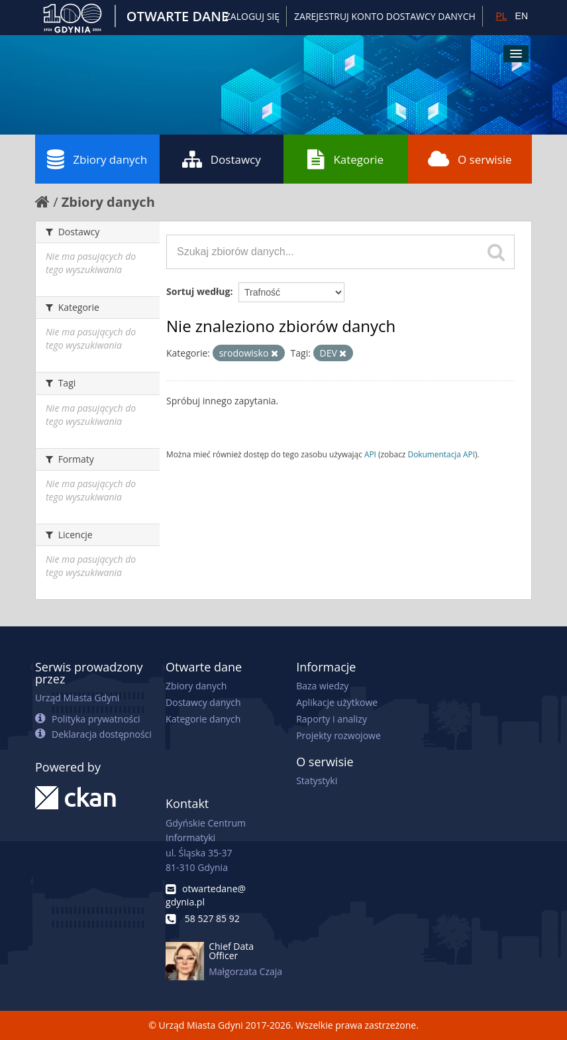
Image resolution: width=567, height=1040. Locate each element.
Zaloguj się (252, 16)
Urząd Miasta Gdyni (77, 697)
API (370, 454)
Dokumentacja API (442, 454)
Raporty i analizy (331, 719)
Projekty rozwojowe (338, 735)
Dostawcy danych (203, 702)
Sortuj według (198, 291)
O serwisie (470, 159)
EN (521, 16)
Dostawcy (221, 159)
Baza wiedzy (322, 685)
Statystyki (316, 780)
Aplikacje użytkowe (337, 702)
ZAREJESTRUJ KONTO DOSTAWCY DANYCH (385, 16)
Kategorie (345, 159)
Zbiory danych (97, 159)
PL (501, 16)
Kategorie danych (203, 719)
